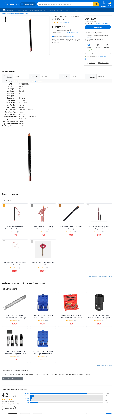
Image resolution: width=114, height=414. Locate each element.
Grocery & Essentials (36, 10)
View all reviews (9, 408)
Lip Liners (40, 81)
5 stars (27, 393)
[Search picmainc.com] (65, 4)
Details (100, 59)
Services (18, 10)
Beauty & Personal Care (12, 13)
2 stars (27, 400)
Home (3, 13)
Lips (26, 13)
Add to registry (103, 63)
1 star (27, 402)
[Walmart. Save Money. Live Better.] (10, 4)
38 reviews (66, 22)
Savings (25, 10)
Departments (8, 10)
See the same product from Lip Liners (100, 277)
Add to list (91, 63)
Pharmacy (60, 10)
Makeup (22, 13)
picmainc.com (70, 36)
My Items (75, 10)
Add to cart (98, 27)
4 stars (27, 396)
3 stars (27, 398)
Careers (68, 10)
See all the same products (104, 365)
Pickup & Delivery (49, 10)
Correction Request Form (12, 379)
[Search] (96, 4)
